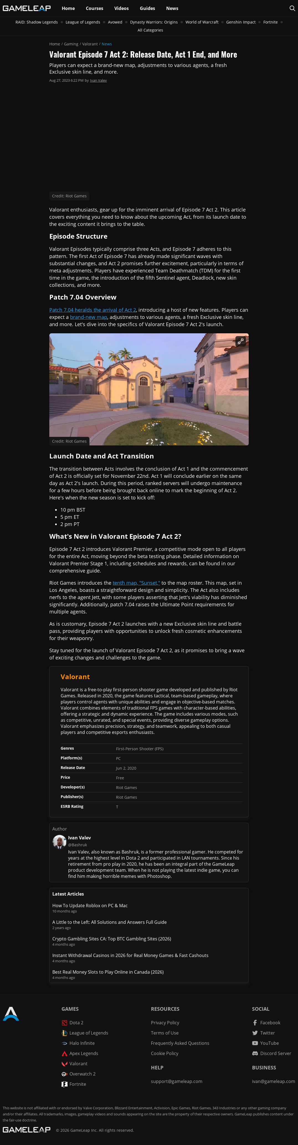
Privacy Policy (165, 1023)
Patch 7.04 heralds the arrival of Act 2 (92, 309)
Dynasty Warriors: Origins (154, 22)
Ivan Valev (98, 80)
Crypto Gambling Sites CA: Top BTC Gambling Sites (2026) (111, 939)
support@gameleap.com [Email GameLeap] (176, 1081)
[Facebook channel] (266, 1023)
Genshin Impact (241, 22)
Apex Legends (79, 1053)
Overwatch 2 (78, 1074)
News (107, 44)
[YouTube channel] (265, 1043)
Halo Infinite (78, 1043)
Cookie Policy (164, 1053)
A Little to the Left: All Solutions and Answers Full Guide (109, 922)
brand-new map (88, 317)
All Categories (150, 30)
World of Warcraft (202, 22)
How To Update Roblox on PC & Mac (90, 905)
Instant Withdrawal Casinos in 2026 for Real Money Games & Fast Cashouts (130, 955)
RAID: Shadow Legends (37, 22)
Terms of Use (165, 1033)
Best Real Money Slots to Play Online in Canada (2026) (108, 972)
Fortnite (270, 22)
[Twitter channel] (263, 1033)
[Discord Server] (271, 1053)
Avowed (115, 22)
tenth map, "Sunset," (136, 582)
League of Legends (83, 22)
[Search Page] (292, 8)
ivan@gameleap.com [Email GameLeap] (273, 1081)
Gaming (71, 44)
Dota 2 (72, 1023)
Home (54, 44)
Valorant (90, 44)
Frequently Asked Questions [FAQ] (180, 1043)
